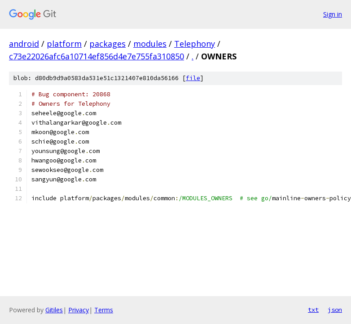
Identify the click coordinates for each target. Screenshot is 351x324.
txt (313, 310)
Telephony (194, 43)
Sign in (332, 14)
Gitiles (54, 310)
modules (150, 43)
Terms (103, 310)
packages (107, 43)
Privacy (78, 310)
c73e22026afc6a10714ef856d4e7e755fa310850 (96, 56)
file (193, 78)
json (335, 310)
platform (64, 43)
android (24, 43)
